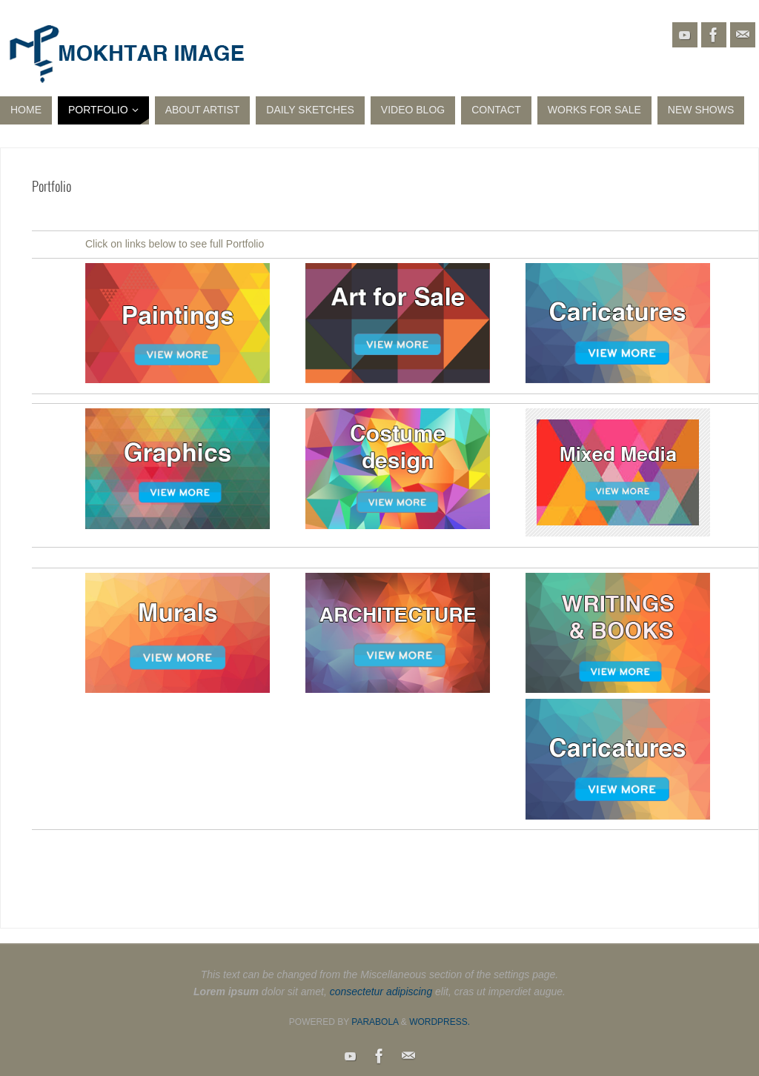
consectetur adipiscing (381, 991)
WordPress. (439, 1022)
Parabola (374, 1022)
